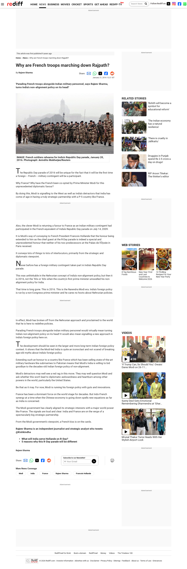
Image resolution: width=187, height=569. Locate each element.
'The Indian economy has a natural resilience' (159, 123)
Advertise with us (82, 561)
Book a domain (80, 553)
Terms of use (145, 561)
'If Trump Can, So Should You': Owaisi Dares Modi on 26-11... (142, 366)
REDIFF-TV (116, 4)
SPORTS (88, 4)
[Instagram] (174, 4)
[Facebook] (179, 4)
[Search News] (145, 4)
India (33, 473)
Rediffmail (93, 553)
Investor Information (64, 561)
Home (18, 58)
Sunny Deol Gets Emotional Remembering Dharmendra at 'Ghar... (142, 402)
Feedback (126, 561)
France (45, 473)
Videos (112, 553)
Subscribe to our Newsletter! (74, 458)
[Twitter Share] (100, 73)
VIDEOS (127, 333)
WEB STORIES (131, 245)
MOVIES (65, 4)
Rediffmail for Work (63, 553)
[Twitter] (168, 4)
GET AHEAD (101, 4)
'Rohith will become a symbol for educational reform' (159, 106)
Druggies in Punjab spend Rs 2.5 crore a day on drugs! (159, 159)
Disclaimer (94, 561)
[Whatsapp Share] (94, 73)
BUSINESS (53, 4)
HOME (34, 4)
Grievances (157, 561)
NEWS (42, 4)
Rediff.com (50, 561)
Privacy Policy (106, 561)
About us (135, 561)
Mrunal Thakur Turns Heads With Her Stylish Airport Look (142, 438)
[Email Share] (88, 73)
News (25, 58)
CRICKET (77, 4)
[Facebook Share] (106, 73)
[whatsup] (185, 4)
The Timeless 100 (125, 553)
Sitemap (117, 561)
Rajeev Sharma (26, 72)
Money (103, 553)
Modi (21, 473)
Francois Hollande (83, 473)
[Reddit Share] (111, 73)
